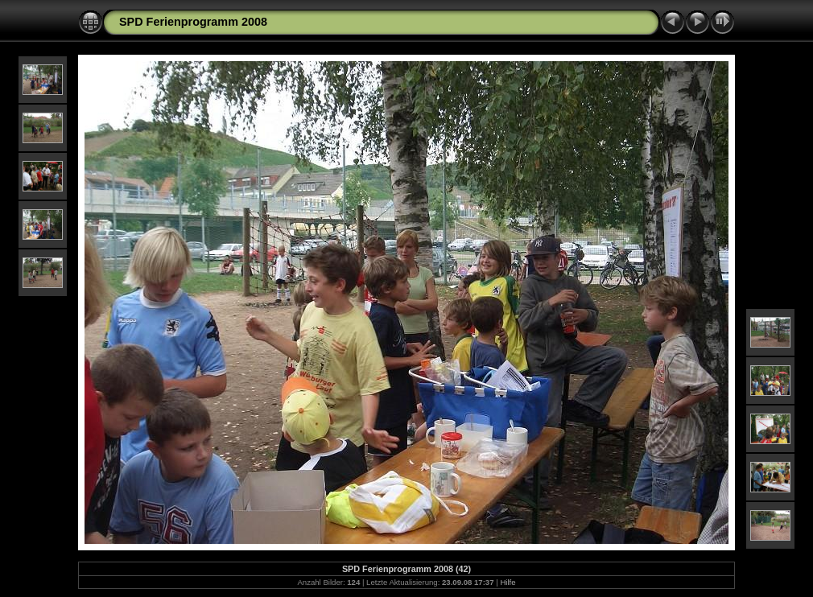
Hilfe (507, 582)
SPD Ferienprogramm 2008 (193, 21)
